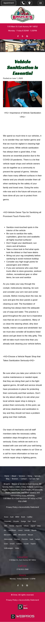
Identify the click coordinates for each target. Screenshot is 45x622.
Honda (11, 526)
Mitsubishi (22, 535)
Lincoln (27, 530)
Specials (37, 476)
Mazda (34, 530)
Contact (24, 479)
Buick (23, 517)
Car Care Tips (34, 479)
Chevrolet (7, 521)
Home (6, 476)
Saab (31, 539)
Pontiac (17, 539)
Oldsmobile (8, 539)
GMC (5, 526)
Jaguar (32, 526)
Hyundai (19, 526)
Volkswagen (8, 548)
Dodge (23, 521)
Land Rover (12, 530)
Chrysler (16, 521)
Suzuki (26, 544)
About (14, 476)
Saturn (37, 539)
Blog (7, 479)
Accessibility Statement (29, 507)
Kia (5, 530)
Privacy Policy (11, 507)
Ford (34, 521)
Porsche (25, 539)
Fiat (29, 521)
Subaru (19, 544)
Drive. (15, 595)
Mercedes (7, 535)
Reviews (15, 479)
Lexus (20, 530)
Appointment (8, 3)
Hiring (29, 476)
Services (22, 476)
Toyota (33, 544)
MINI (14, 535)
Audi (11, 517)
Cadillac (29, 517)
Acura (6, 517)
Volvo (17, 548)
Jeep (39, 526)
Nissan (30, 535)
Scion (6, 544)
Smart (12, 544)
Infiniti (26, 526)
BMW (17, 517)
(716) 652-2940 (22, 569)
